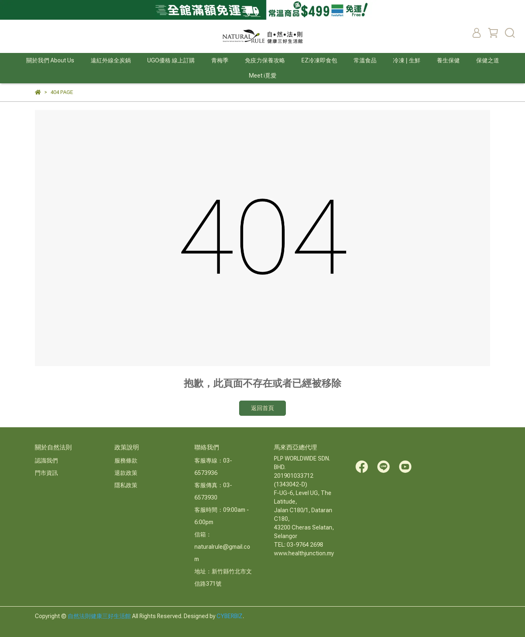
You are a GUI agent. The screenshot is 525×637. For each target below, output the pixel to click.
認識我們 (46, 460)
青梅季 (219, 60)
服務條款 (125, 460)
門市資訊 (46, 473)
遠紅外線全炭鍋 (111, 60)
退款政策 (125, 473)
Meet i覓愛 (262, 75)
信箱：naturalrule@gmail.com (222, 546)
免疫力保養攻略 (265, 60)
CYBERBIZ (230, 616)
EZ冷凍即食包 (319, 60)
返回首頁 (262, 408)
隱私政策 (125, 485)
